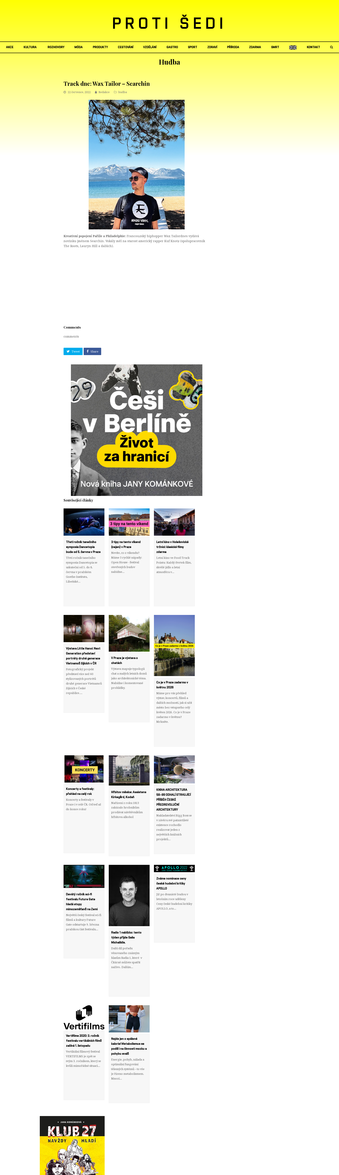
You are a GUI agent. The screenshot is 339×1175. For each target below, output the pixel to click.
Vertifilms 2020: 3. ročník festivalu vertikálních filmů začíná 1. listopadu (84, 1001)
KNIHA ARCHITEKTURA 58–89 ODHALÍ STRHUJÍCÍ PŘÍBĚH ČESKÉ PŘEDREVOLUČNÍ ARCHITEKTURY (173, 780)
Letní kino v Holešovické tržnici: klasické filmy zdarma (172, 547)
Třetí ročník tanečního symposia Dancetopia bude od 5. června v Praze (83, 547)
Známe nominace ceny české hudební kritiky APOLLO (171, 853)
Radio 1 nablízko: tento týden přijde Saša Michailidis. (126, 907)
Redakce (104, 92)
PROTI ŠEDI (169, 24)
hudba (122, 92)
